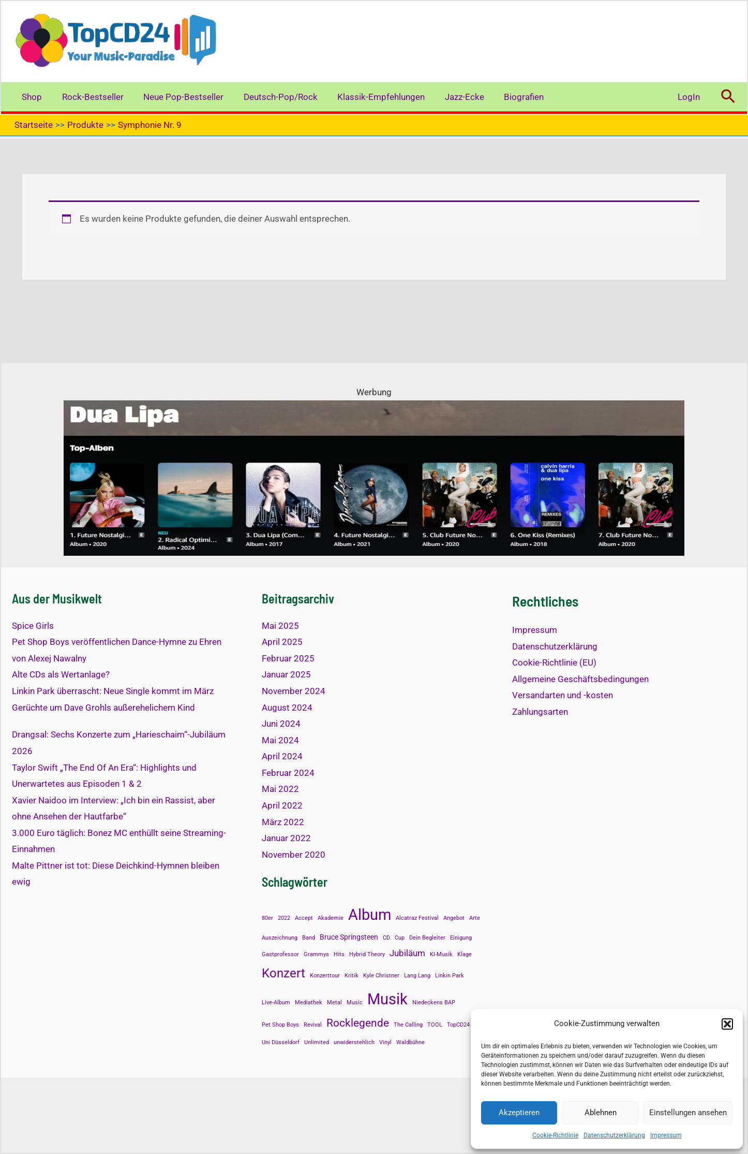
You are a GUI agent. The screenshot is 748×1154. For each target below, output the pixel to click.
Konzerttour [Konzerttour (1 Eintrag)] (325, 975)
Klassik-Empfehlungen (370, 97)
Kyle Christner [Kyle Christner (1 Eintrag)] (381, 975)
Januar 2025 (286, 674)
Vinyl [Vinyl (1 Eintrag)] (385, 1042)
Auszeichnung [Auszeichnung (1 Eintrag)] (279, 937)
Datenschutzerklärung (614, 1135)
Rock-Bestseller (89, 97)
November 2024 (293, 691)
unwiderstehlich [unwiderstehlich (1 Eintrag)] (354, 1042)
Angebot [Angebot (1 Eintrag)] (454, 918)
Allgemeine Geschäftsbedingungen (580, 679)
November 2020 (293, 854)
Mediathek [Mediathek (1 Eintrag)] (308, 1002)
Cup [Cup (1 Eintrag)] (400, 937)
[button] (727, 1024)
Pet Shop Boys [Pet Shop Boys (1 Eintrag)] (280, 1024)
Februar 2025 (288, 658)
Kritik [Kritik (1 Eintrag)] (351, 975)
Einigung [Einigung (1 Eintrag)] (461, 937)
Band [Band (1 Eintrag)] (308, 937)
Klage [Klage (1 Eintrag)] (464, 954)
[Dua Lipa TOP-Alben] (374, 477)
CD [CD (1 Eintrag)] (386, 937)
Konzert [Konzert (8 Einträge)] (283, 972)
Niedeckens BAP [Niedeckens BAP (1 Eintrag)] (433, 1002)
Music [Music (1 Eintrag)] (355, 1002)
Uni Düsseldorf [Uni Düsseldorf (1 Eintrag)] (281, 1042)
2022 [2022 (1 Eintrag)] (284, 918)
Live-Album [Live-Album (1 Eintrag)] (276, 1002)
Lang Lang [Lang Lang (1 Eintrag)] (417, 975)
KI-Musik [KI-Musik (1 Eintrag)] (441, 954)
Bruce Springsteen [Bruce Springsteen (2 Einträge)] (349, 937)
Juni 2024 (281, 723)
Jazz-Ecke (451, 97)
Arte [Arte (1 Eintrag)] (474, 918)
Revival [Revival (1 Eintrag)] (313, 1024)
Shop (31, 97)
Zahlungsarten (540, 711)
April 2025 (282, 642)
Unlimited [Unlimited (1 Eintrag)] (316, 1042)
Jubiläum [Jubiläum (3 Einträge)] (407, 953)
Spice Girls (33, 626)
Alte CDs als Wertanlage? (61, 674)
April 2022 (282, 805)
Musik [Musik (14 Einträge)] (387, 999)
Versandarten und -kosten (562, 695)
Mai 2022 (280, 789)
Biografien (509, 97)
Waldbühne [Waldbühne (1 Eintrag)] (410, 1042)
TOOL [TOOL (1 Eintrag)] (434, 1024)
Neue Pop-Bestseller (178, 97)
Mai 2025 (280, 626)
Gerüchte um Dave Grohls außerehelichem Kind (103, 707)
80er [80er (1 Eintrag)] (267, 918)
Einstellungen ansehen (688, 1112)
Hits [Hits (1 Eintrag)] (339, 954)
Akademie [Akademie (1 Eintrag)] (330, 918)
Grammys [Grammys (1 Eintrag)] (316, 954)
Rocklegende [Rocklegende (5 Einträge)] (357, 1023)
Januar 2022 (286, 838)
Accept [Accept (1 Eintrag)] (304, 918)
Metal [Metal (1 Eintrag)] (334, 1002)
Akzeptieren (519, 1112)
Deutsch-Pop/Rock (272, 97)
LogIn (690, 97)
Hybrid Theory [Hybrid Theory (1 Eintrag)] (367, 954)
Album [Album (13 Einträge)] (369, 915)
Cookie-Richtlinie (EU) (554, 662)
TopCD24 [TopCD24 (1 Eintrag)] (458, 1024)
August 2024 (287, 707)
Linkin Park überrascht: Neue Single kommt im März (113, 691)
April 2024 (282, 756)
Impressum (666, 1135)
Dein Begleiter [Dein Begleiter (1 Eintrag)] (427, 937)
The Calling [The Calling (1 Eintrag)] (408, 1024)
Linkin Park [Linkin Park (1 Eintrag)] (449, 975)
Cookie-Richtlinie (555, 1135)
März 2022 (283, 822)
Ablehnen (601, 1112)
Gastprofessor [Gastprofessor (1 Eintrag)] (280, 954)
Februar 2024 (288, 773)
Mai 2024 (280, 740)
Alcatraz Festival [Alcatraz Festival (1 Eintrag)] (417, 918)
